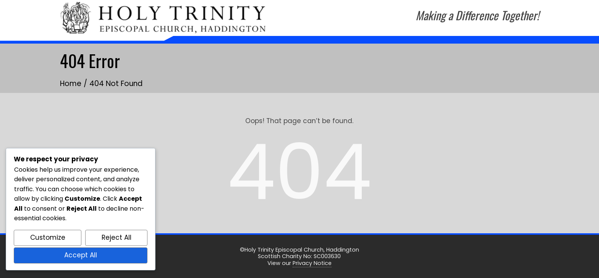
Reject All (116, 237)
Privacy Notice (312, 263)
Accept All (80, 255)
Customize (47, 237)
